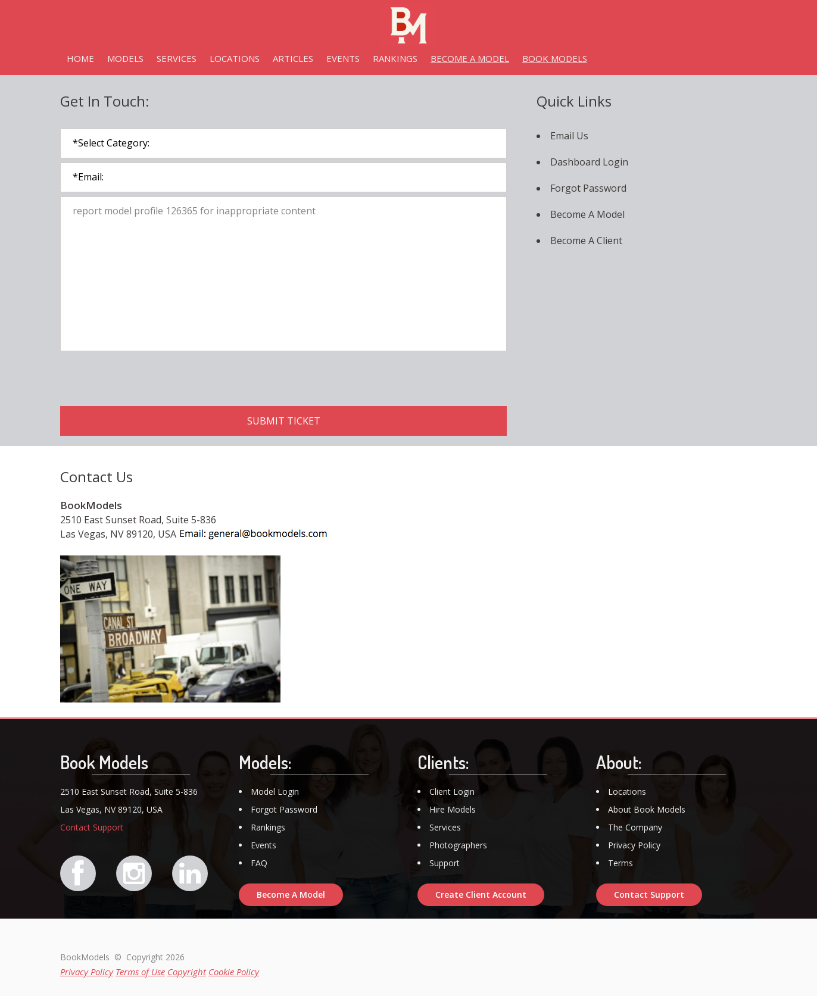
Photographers (458, 845)
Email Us (569, 135)
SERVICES (177, 58)
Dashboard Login (589, 161)
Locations (627, 791)
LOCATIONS (235, 58)
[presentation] (150, 378)
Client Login (452, 791)
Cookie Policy (233, 972)
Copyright (186, 972)
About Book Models (646, 809)
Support (444, 863)
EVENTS (343, 58)
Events (263, 845)
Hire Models (452, 809)
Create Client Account (480, 894)
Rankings (268, 827)
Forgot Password (588, 188)
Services (445, 827)
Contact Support (91, 827)
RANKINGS (395, 58)
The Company (635, 827)
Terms (620, 863)
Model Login (275, 791)
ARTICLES (293, 58)
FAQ (259, 863)
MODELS (125, 58)
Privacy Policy (634, 845)
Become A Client (586, 240)
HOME (80, 58)
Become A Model (587, 214)
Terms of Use (140, 972)
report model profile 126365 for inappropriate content (283, 273)
